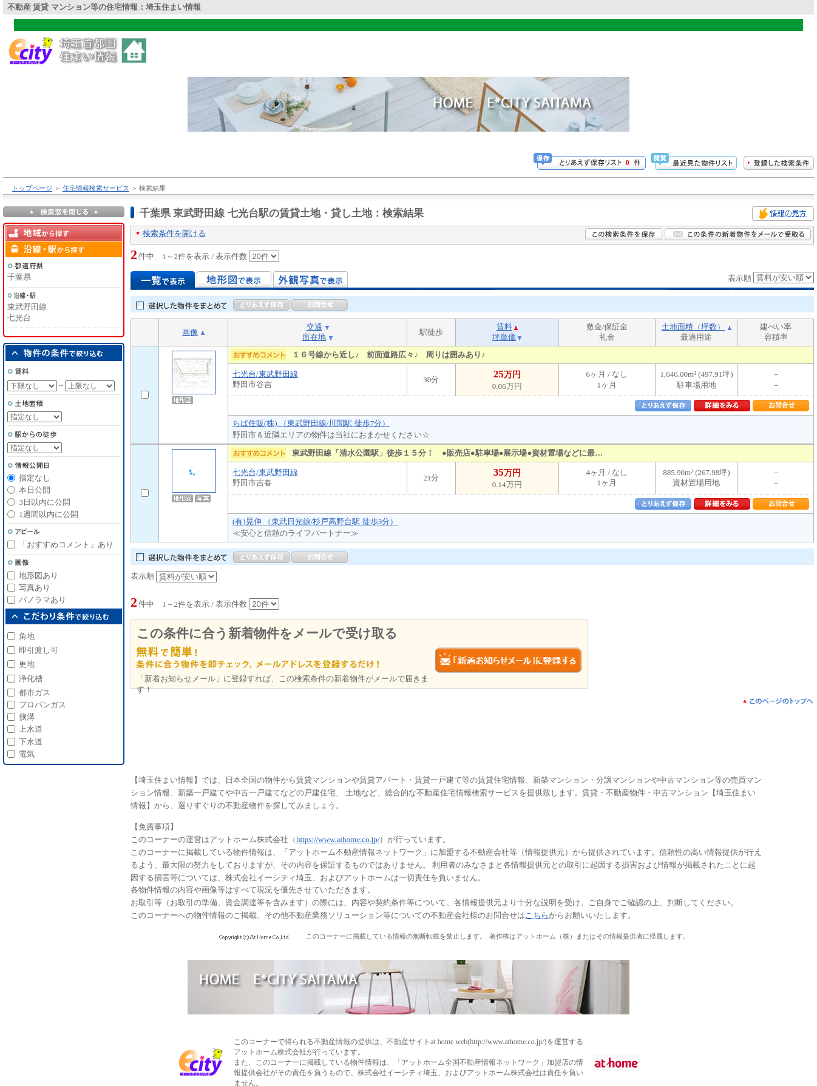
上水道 (30, 729)
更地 (27, 664)
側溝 (27, 716)
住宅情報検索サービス (96, 188)
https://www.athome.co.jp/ (337, 839)
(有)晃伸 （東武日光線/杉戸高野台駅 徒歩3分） (315, 521)
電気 (27, 753)
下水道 (30, 741)
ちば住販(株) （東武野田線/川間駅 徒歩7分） (311, 423)
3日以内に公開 (44, 502)
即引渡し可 (38, 650)
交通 (314, 326)
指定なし (34, 477)
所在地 (314, 337)
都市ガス (34, 692)
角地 (27, 636)
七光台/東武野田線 (265, 374)
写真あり (34, 587)
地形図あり (38, 575)
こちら (537, 915)
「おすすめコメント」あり (66, 544)
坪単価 (504, 337)
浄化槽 (30, 678)
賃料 (504, 326)
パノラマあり (42, 599)
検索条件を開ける (174, 233)
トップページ (32, 188)
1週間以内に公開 (48, 514)
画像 (190, 332)
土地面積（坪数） (693, 326)
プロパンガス (42, 704)
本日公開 (34, 489)
